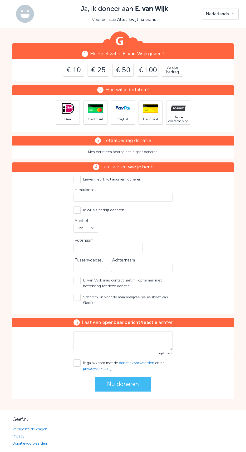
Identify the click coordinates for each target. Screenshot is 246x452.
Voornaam (83, 240)
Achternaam (123, 260)
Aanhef (81, 220)
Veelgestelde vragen (29, 429)
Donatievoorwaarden (29, 443)
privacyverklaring (97, 368)
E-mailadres (85, 190)
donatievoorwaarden (136, 363)
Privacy (18, 436)
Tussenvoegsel (88, 260)
